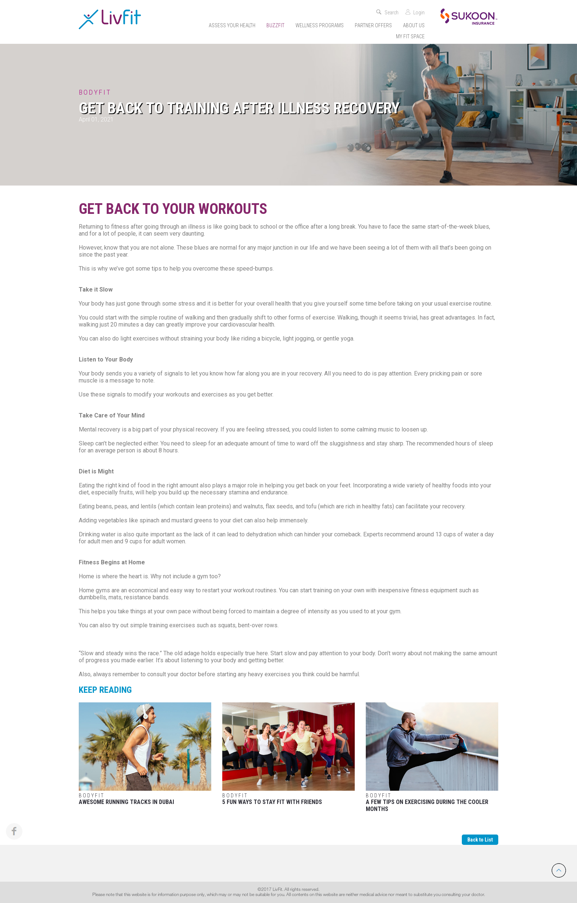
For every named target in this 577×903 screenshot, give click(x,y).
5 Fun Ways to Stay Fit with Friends (288, 753)
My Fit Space (410, 36)
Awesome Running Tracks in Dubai (145, 753)
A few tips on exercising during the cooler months (432, 757)
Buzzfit (275, 25)
